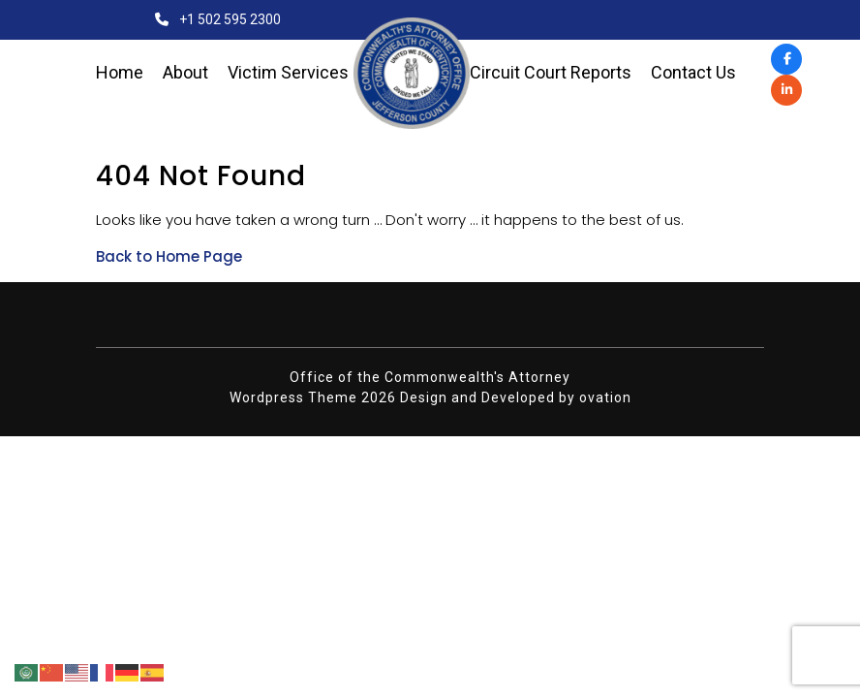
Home (119, 72)
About (185, 72)
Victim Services (288, 72)
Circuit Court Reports (550, 72)
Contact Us (693, 72)
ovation (605, 397)
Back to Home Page (169, 256)
